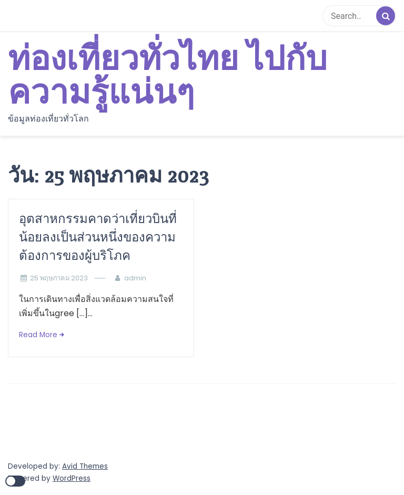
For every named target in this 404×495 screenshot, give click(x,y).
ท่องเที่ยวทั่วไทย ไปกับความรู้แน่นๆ (167, 76)
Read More (38, 335)
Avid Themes (85, 466)
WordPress (71, 478)
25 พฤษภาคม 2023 (59, 278)
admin (135, 278)
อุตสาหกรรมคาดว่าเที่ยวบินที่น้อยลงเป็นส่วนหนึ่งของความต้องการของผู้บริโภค (98, 237)
